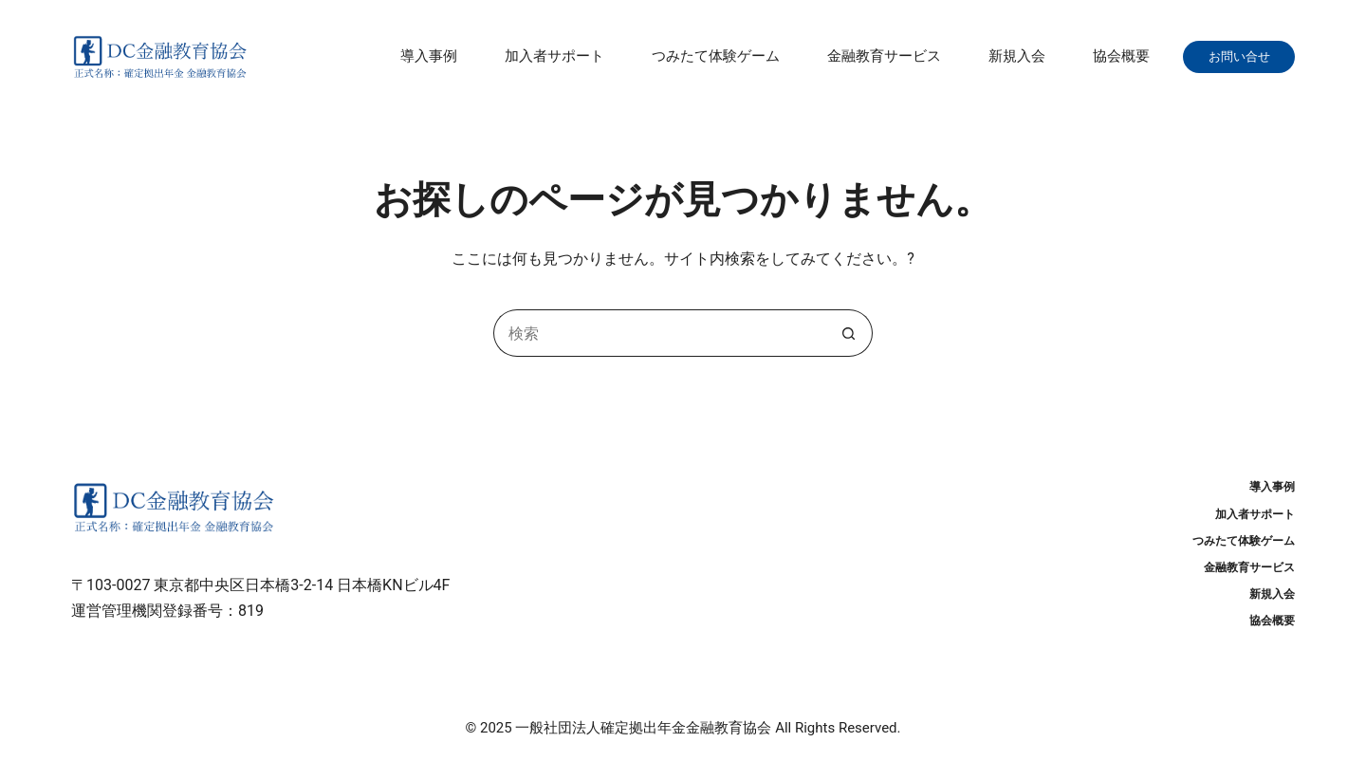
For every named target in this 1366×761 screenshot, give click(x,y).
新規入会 (1016, 56)
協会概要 (1121, 56)
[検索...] (659, 333)
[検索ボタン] (849, 333)
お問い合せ (1246, 56)
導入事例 (428, 56)
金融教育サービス (884, 56)
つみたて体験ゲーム (716, 56)
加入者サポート (554, 56)
